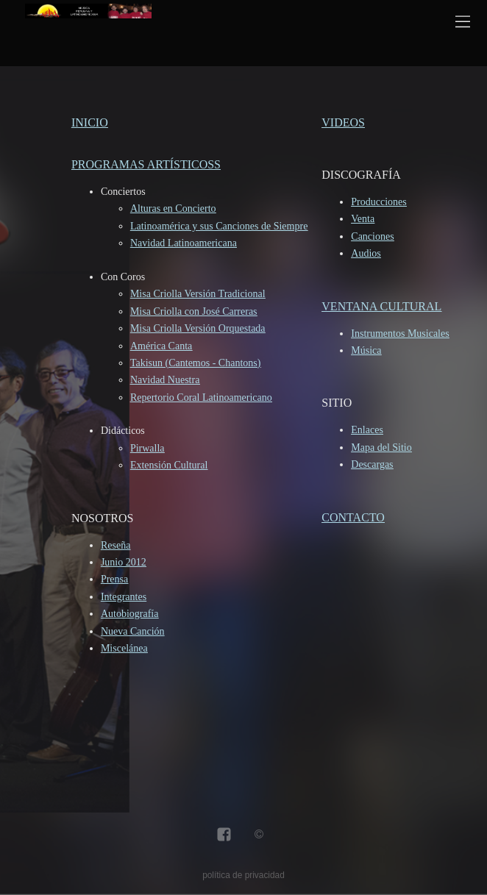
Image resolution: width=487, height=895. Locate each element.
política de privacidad (243, 875)
